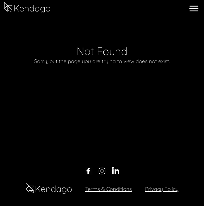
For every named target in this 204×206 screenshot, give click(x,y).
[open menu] (194, 8)
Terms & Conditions (108, 189)
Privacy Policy (161, 189)
